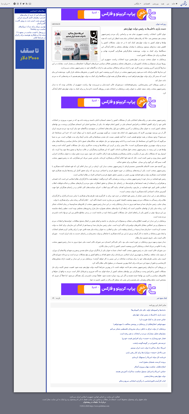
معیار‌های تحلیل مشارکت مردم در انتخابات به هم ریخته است (143, 334)
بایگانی (137, 4)
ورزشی (155, 4)
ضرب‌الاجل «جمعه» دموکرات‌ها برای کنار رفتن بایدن (146, 353)
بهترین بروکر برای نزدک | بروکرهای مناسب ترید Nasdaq (32, 28)
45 (53, 298)
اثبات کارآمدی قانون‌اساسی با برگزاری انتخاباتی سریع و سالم (142, 381)
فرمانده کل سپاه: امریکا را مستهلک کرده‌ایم (149, 357)
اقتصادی (147, 4)
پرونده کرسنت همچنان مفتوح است (152, 362)
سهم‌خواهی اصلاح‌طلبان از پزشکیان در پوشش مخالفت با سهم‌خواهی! (139, 324)
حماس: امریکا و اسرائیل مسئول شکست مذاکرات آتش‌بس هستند (141, 371)
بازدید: (58, 298)
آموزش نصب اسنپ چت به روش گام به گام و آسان (30, 22)
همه (162, 4)
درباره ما (5, 4)
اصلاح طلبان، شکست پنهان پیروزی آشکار (150, 367)
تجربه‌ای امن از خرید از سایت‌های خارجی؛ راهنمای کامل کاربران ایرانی (31, 16)
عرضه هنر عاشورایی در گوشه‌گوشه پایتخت (149, 343)
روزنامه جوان (161, 24)
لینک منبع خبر (162, 298)
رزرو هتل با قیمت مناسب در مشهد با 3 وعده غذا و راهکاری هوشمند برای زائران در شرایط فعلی (30, 35)
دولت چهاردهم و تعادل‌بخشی (155, 376)
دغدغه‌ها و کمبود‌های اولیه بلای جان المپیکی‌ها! (148, 310)
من (168, 4)
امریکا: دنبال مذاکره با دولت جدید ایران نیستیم (148, 348)
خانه (174, 4)
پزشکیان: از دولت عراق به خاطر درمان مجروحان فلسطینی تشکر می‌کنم (138, 329)
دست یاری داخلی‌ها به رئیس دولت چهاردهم (149, 315)
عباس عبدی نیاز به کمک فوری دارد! (152, 319)
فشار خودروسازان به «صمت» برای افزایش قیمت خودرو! (144, 338)
